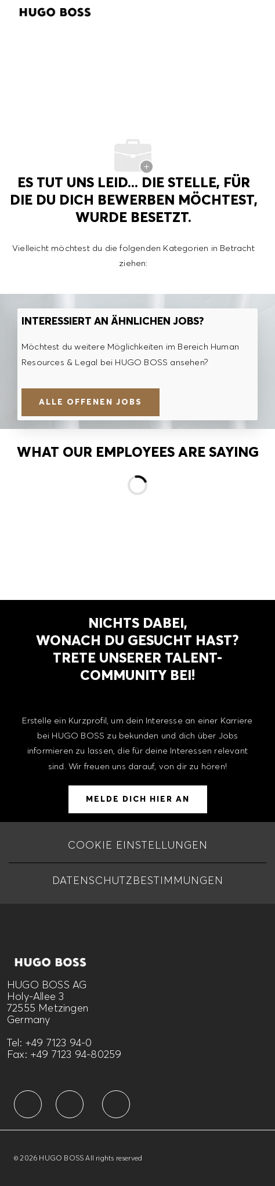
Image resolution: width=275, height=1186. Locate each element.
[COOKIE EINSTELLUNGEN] (137, 845)
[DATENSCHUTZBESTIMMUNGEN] (138, 880)
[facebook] (28, 1104)
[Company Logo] (55, 10)
